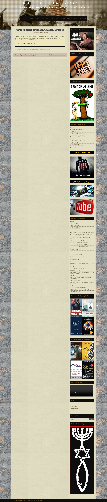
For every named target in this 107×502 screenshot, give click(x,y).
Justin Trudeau (46, 49)
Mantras (32, 18)
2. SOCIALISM (74, 223)
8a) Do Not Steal (74, 144)
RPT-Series (55, 18)
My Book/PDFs (40, 18)
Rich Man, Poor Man (75, 270)
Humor (23, 49)
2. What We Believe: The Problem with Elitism (80, 238)
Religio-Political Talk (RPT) (53, 3)
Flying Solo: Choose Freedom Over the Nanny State (82, 264)
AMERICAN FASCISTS (76, 255)
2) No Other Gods (74, 131)
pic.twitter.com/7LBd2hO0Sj (28, 40)
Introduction (73, 128)
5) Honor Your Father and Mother (79, 137)
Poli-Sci (26, 49)
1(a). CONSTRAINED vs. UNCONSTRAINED (82, 232)
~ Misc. (76, 18)
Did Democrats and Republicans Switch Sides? (80, 257)
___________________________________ (80, 231)
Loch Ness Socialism (75, 267)
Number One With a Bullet (77, 268)
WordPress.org (74, 411)
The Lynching (74, 275)
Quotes (48, 18)
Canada (36, 49)
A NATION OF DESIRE (76, 253)
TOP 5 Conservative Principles (78, 287)
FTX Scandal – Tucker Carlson (57, 55)
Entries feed (73, 406)
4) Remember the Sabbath (77, 135)
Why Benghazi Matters (76, 291)
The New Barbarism (75, 280)
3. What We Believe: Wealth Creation (80, 241)
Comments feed (74, 408)
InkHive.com (38, 500)
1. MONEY (73, 222)
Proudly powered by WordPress (20, 500)
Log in (71, 404)
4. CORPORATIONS (75, 227)
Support (63, 18)
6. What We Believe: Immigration (79, 246)
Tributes (69, 18)
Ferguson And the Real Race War (79, 262)
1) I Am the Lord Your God (77, 129)
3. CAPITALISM (74, 225)
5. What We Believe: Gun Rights (78, 244)
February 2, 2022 (31, 43)
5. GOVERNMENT (75, 229)
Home (22, 18)
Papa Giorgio (46, 32)
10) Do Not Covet (74, 148)
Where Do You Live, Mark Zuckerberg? (80, 289)
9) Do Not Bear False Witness (77, 146)
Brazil (33, 49)
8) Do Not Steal (74, 142)
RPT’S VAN (83, 18)
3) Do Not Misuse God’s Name (78, 133)
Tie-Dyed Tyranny (75, 286)
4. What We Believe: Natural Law (79, 242)
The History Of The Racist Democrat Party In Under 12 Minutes (82, 272)
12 (26, 18)
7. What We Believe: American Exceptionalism (78, 248)
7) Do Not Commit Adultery (77, 140)
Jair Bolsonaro (40, 49)
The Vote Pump (74, 284)
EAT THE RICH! (74, 260)
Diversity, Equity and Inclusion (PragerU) (25, 55)
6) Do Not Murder (74, 139)
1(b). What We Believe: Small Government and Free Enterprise (81, 235)
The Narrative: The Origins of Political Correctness (80, 277)
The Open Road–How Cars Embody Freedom (82, 282)
